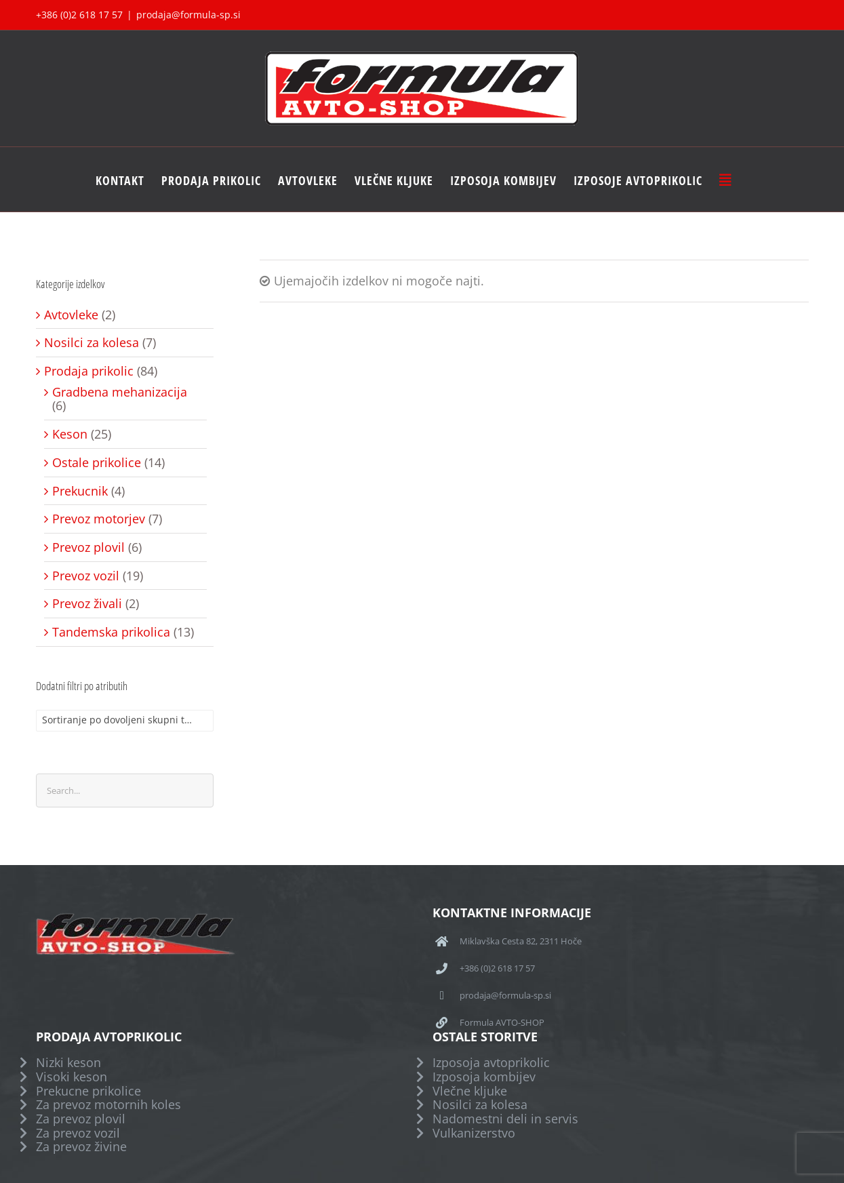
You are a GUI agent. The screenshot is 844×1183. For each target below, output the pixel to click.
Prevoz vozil (85, 576)
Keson (69, 434)
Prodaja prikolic (89, 371)
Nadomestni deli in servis (505, 1119)
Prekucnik (80, 491)
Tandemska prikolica (111, 632)
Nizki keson (68, 1063)
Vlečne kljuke (470, 1091)
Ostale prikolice (96, 463)
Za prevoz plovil (80, 1119)
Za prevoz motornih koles (108, 1105)
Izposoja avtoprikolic (491, 1063)
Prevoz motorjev (98, 519)
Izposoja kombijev (484, 1077)
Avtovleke (71, 315)
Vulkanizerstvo (474, 1133)
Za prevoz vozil (78, 1133)
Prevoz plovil (88, 547)
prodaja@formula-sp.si (188, 14)
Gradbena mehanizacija (119, 392)
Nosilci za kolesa (91, 343)
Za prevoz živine (81, 1147)
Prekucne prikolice (88, 1091)
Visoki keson (71, 1077)
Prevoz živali (87, 604)
